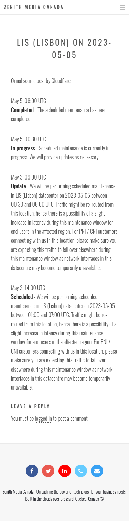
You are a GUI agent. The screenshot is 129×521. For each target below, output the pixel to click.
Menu (116, 7)
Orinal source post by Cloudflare (41, 81)
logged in (43, 418)
